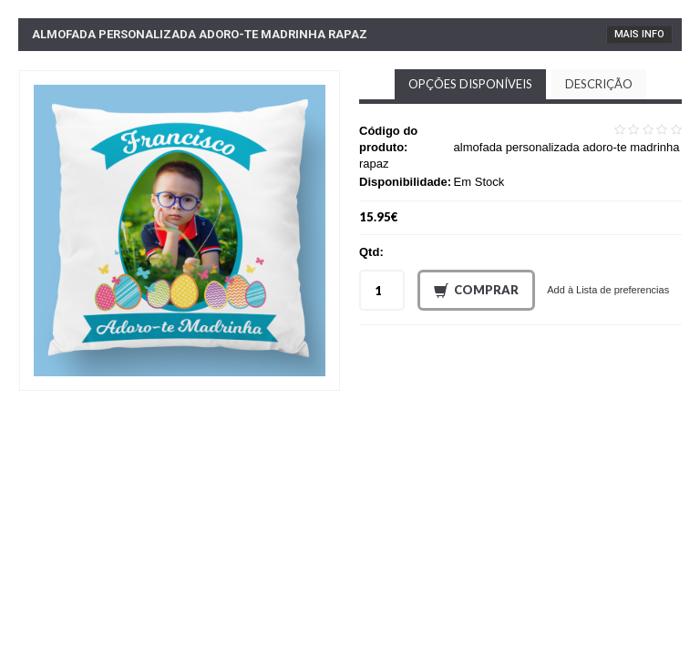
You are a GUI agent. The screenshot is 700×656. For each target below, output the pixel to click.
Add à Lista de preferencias (608, 289)
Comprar (476, 290)
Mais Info (639, 34)
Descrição (599, 84)
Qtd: (371, 252)
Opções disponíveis (470, 84)
